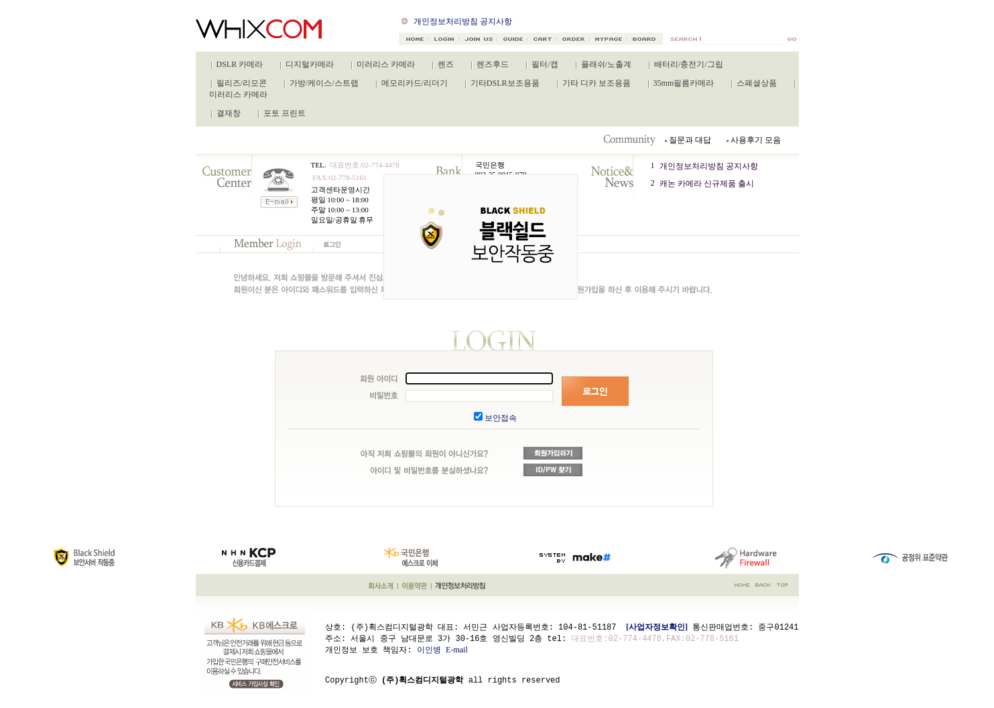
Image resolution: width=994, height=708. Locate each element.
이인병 (429, 648)
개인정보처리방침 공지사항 (463, 21)
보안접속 (501, 418)
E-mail (457, 648)
